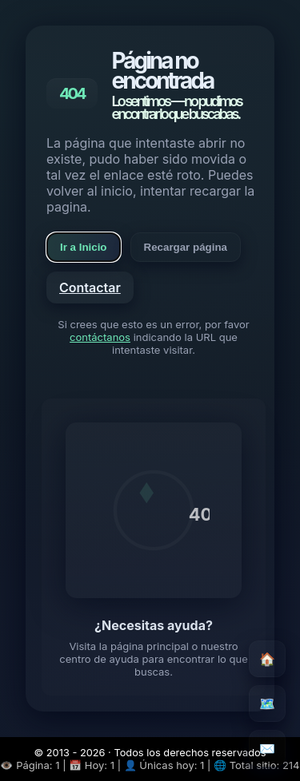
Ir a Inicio (83, 247)
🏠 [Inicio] (267, 659)
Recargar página (185, 247)
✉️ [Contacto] (267, 748)
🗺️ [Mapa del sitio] (267, 704)
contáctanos (100, 337)
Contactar (90, 287)
